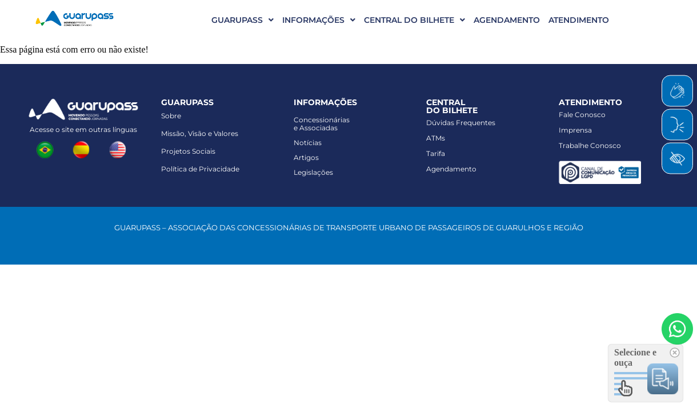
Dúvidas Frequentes (460, 122)
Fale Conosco (582, 114)
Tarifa (435, 153)
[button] (238, 20)
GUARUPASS (242, 20)
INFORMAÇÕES (318, 20)
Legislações (313, 172)
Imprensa (575, 130)
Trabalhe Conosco (590, 145)
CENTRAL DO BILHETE (414, 20)
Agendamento (451, 169)
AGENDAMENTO (507, 20)
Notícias (308, 142)
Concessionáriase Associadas (322, 123)
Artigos (306, 157)
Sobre (171, 115)
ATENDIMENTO (578, 20)
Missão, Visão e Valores (199, 133)
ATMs (435, 138)
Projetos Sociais (188, 151)
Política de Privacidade (200, 169)
